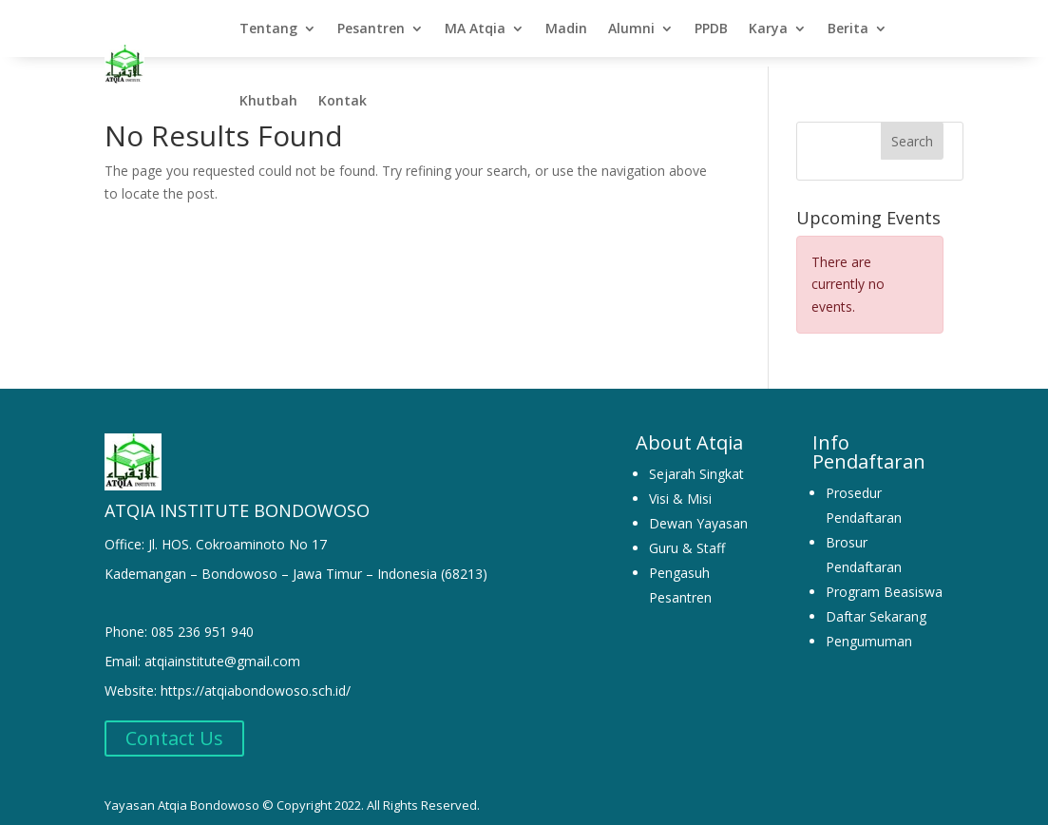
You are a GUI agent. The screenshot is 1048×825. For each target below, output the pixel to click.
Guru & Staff (687, 538)
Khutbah (268, 100)
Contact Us (174, 728)
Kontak (342, 100)
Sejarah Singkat (696, 464)
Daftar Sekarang (876, 607)
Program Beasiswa (884, 582)
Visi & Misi (680, 489)
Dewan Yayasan (698, 514)
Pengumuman (869, 632)
